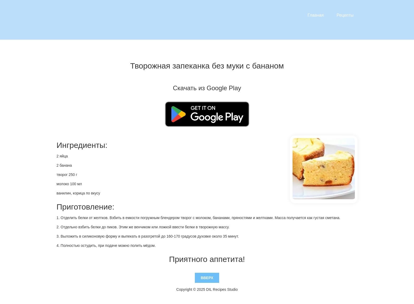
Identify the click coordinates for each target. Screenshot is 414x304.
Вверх (207, 278)
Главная (316, 15)
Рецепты (345, 15)
